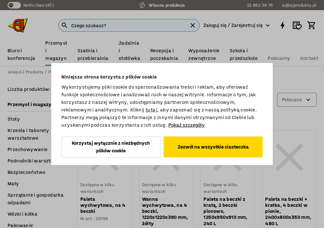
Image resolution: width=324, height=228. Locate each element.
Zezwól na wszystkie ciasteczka (213, 147)
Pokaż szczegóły (186, 125)
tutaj (151, 110)
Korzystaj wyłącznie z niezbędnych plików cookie (111, 147)
